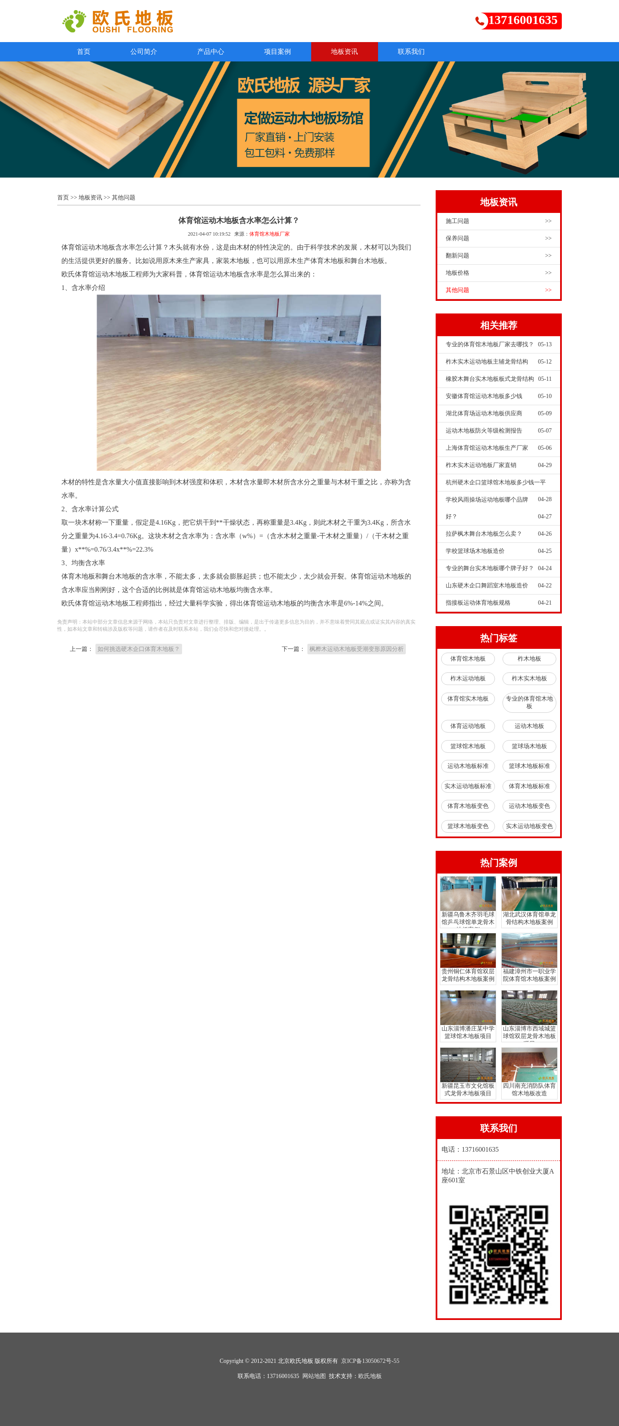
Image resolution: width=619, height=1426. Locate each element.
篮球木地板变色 (468, 826)
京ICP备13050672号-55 (370, 1361)
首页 (85, 51)
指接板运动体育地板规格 (499, 603)
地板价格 (499, 273)
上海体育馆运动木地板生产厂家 (499, 448)
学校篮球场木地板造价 (499, 551)
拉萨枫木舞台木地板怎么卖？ (499, 534)
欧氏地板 (370, 1376)
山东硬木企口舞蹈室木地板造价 (499, 586)
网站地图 (314, 1376)
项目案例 (285, 51)
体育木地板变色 (468, 806)
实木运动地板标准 (468, 786)
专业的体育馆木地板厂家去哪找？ (499, 345)
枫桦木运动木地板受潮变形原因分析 (357, 649)
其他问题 (123, 198)
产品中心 (216, 51)
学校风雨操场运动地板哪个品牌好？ (499, 511)
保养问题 (499, 239)
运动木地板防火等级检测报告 (499, 431)
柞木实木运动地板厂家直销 (499, 465)
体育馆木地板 (468, 659)
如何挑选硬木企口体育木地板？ (139, 649)
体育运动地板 (468, 726)
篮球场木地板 (529, 747)
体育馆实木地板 (468, 699)
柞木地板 (529, 659)
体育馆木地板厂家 (269, 234)
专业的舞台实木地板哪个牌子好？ (499, 568)
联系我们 (423, 51)
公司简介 (147, 51)
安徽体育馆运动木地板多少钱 (499, 396)
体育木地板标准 (529, 786)
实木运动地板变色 (529, 826)
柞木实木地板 (529, 679)
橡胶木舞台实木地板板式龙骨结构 (499, 379)
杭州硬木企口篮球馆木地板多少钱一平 (499, 485)
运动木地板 (529, 726)
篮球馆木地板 (468, 747)
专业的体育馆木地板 (529, 703)
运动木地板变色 (529, 806)
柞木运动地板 (468, 679)
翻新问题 (499, 256)
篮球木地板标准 (529, 766)
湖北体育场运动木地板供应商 (499, 414)
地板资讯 (354, 51)
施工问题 (499, 221)
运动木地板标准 (468, 766)
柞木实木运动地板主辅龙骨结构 (499, 362)
